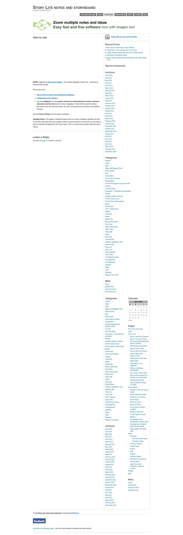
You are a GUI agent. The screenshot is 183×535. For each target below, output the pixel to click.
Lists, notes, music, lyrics (138, 373)
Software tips (109, 244)
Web (106, 270)
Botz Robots (109, 176)
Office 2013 (109, 229)
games (107, 204)
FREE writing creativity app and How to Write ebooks (125, 53)
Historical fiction (135, 404)
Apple (107, 163)
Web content (134, 361)
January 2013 (110, 106)
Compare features (136, 444)
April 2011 (108, 144)
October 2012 (110, 108)
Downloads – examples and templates (118, 191)
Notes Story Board (55, 82)
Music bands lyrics (111, 222)
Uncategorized (110, 262)
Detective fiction (135, 402)
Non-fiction (108, 224)
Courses (108, 186)
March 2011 (109, 146)
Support (132, 454)
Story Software (110, 252)
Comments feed (110, 289)
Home (100, 14)
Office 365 (108, 232)
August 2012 (109, 111)
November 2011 (110, 126)
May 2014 (108, 93)
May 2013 (108, 101)
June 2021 (108, 75)
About (130, 14)
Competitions (109, 181)
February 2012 (110, 121)
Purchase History (137, 441)
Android (107, 161)
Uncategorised (110, 260)
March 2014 (109, 96)
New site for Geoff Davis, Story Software (120, 47)
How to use (109, 14)
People (132, 449)
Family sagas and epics (138, 414)
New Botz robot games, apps (117, 55)
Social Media (109, 239)
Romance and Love (136, 412)
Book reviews (109, 171)
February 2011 (110, 149)
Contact (137, 14)
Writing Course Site (111, 275)
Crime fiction (134, 400)
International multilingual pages (43, 528)
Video (107, 267)
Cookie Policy (134, 446)
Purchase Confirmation (139, 439)
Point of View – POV (137, 348)
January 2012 (110, 124)
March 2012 (109, 118)
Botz (106, 173)
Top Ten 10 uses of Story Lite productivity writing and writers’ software (139, 341)
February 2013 (110, 103)
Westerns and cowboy (137, 397)
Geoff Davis (109, 206)
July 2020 (108, 78)
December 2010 (110, 152)
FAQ (131, 451)
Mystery (132, 417)
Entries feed (109, 287)
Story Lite (108, 247)
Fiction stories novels (112, 199)
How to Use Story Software (139, 336)
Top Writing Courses (112, 257)
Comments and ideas (112, 178)
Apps (107, 166)
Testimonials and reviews (138, 346)
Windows (108, 272)
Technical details (135, 456)
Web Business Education (138, 358)
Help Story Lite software (138, 459)
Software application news (114, 242)
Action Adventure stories (138, 394)
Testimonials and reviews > (47, 98)
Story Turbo (109, 254)
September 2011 (111, 131)
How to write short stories (138, 351)
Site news (108, 237)
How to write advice (111, 209)
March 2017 (109, 88)
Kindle (107, 216)
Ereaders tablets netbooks (114, 196)
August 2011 (109, 134)
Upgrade (108, 265)
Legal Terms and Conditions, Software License (137, 466)
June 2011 (108, 139)
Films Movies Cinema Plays (114, 201)
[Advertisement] (49, 62)
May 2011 (108, 141)
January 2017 (110, 91)
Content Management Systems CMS (117, 183)
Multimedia (109, 219)
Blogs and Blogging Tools (113, 168)
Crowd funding (110, 189)
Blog (145, 14)
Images (107, 211)
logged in (45, 140)
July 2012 (108, 113)
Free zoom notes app (88, 14)
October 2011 (110, 129)
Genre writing (120, 14)
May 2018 (108, 80)
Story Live (108, 250)
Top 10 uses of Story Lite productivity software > (56, 95)
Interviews (108, 214)
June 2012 (108, 116)
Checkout (133, 436)
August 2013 (109, 98)
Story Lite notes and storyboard (64, 7)
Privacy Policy (135, 461)
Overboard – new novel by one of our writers (122, 50)
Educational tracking (137, 380)
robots (107, 234)
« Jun (130, 320)
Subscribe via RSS (124, 37)
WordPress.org (110, 292)
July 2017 (108, 83)
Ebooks (107, 194)
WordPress (75, 513)
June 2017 (108, 85)
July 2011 (108, 136)
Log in (107, 284)
